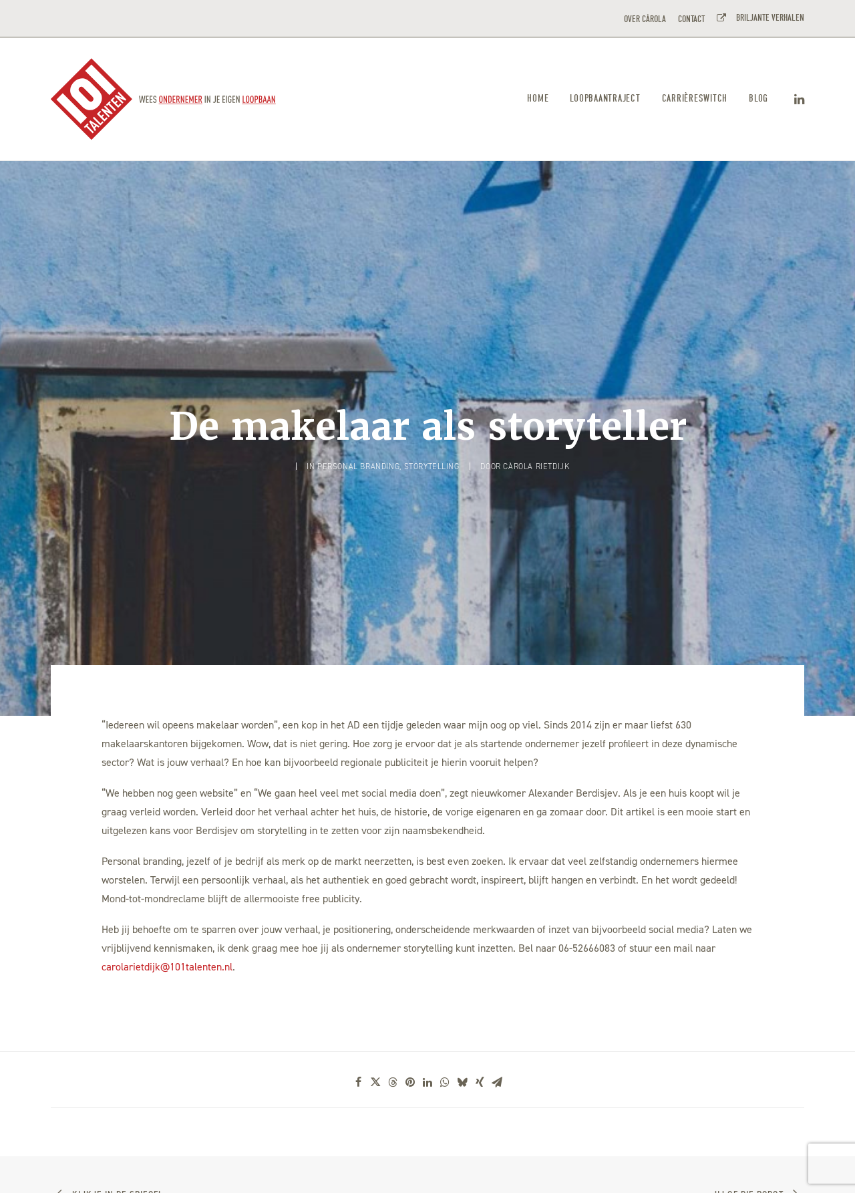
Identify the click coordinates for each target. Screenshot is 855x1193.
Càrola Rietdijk (536, 423)
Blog (758, 98)
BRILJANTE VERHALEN (768, 17)
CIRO (188, 1167)
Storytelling (432, 423)
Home (537, 98)
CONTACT (691, 19)
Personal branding (358, 423)
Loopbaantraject (605, 98)
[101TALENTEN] (164, 98)
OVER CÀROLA (645, 19)
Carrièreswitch (695, 98)
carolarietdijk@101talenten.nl (167, 880)
